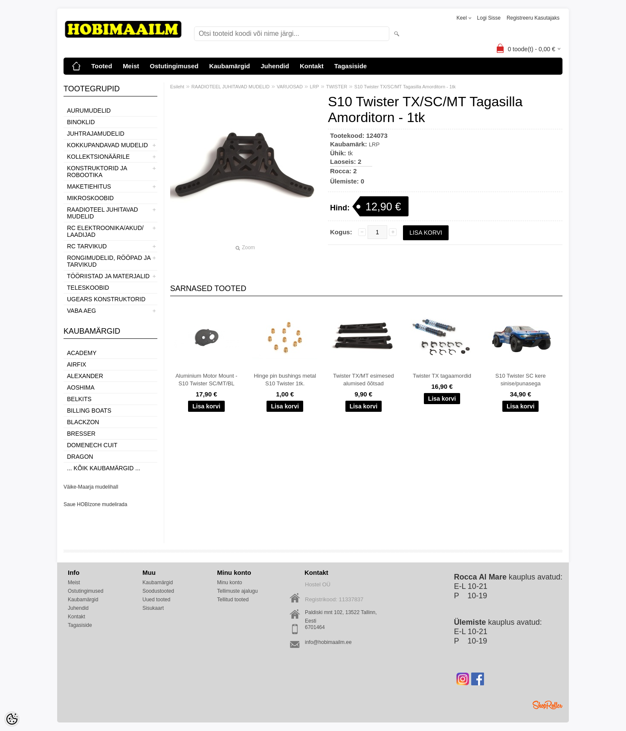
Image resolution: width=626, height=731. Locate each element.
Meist (131, 66)
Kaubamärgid (229, 66)
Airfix (76, 364)
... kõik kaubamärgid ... (103, 468)
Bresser (81, 433)
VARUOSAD (290, 86)
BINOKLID (81, 122)
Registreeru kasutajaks (533, 18)
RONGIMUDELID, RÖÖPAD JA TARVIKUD (109, 261)
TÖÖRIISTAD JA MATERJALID (108, 276)
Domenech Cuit (92, 445)
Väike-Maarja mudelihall (91, 487)
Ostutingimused (174, 66)
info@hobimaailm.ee (328, 642)
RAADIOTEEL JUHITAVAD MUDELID (102, 213)
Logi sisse (489, 18)
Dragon (80, 456)
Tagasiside (350, 66)
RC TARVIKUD (87, 246)
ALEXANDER (85, 376)
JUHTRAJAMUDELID (96, 133)
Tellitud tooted (233, 600)
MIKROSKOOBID (90, 198)
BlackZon (83, 422)
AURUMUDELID (89, 110)
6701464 (315, 627)
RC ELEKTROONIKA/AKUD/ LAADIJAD (105, 231)
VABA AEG (81, 310)
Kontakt (312, 66)
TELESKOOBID (88, 287)
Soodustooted (158, 591)
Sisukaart (153, 608)
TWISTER (337, 86)
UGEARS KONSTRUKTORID (106, 299)
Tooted (101, 66)
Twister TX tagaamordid (442, 376)
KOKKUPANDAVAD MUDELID (107, 145)
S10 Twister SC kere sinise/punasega (521, 380)
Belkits (79, 399)
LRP (314, 86)
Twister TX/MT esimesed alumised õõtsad (363, 380)
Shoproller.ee (547, 705)
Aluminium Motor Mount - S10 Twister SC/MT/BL (206, 380)
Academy (81, 352)
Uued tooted (156, 600)
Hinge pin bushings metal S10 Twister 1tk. (285, 380)
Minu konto (229, 582)
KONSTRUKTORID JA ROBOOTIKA (97, 171)
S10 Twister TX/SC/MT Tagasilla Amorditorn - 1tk (405, 86)
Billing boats (89, 410)
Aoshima (81, 387)
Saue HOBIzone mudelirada (95, 504)
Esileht (177, 86)
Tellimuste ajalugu (237, 591)
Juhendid (275, 66)
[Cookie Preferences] (12, 719)
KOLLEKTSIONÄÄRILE (98, 156)
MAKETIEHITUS (89, 186)
